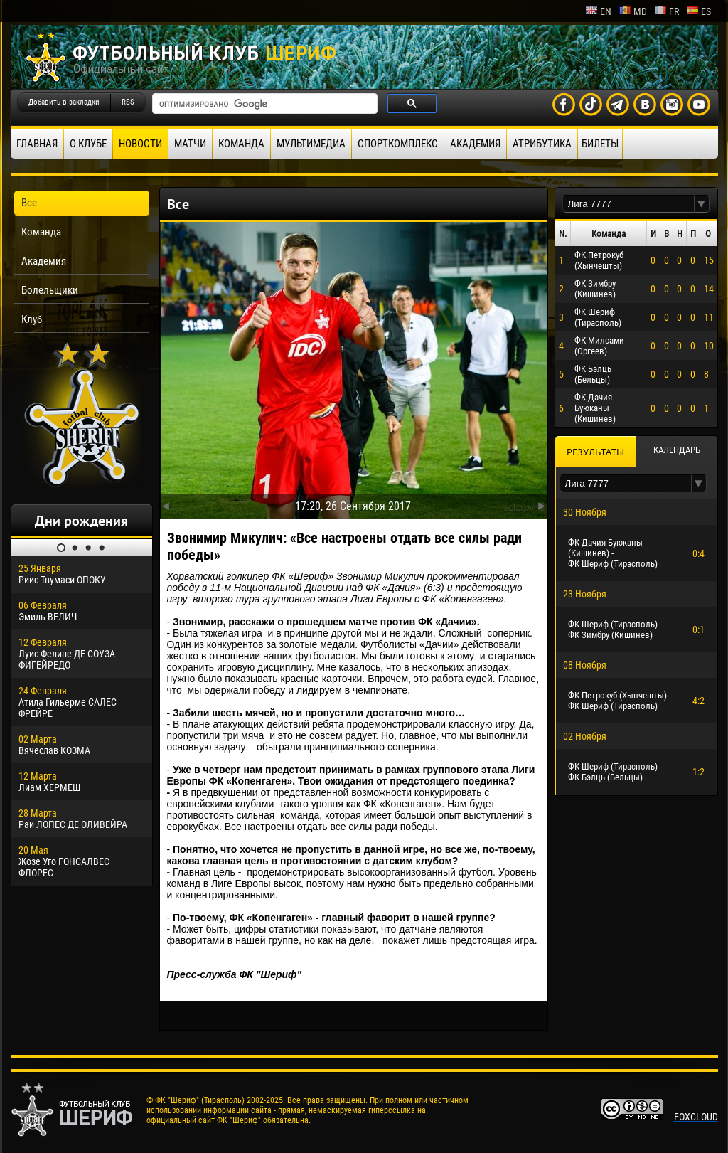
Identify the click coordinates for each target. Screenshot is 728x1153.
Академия (475, 143)
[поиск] (263, 103)
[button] (702, 204)
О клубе (88, 143)
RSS (128, 102)
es (698, 11)
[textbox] (628, 204)
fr (666, 11)
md (633, 11)
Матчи (190, 143)
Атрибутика (542, 143)
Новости (140, 143)
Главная (37, 143)
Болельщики (49, 290)
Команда (241, 143)
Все (29, 202)
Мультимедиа (311, 143)
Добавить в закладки (64, 102)
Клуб (31, 319)
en (598, 11)
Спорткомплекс (398, 143)
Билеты (600, 143)
